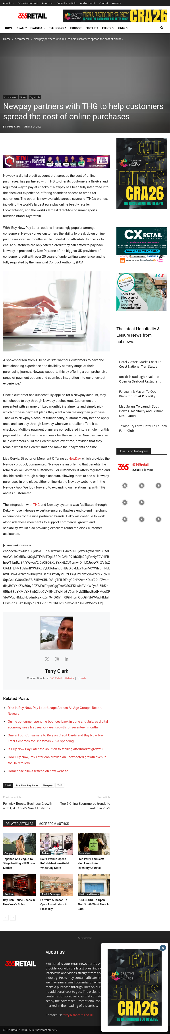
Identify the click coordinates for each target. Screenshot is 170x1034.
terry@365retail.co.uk (78, 1015)
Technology (57, 27)
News (22, 27)
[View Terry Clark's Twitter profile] (47, 659)
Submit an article (66, 3)
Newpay (47, 785)
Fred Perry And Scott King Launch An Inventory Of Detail (91, 863)
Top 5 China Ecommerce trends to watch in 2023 (85, 806)
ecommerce (22, 39)
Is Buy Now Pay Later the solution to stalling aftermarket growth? (55, 749)
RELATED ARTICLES (19, 824)
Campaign (9, 853)
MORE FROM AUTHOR (54, 824)
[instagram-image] (124, 485)
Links (123, 27)
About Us (8, 3)
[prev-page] (6, 917)
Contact (103, 3)
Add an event (87, 3)
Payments (35, 97)
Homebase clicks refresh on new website (38, 771)
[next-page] (13, 917)
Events (108, 27)
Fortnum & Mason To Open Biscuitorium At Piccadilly (54, 904)
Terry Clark (13, 126)
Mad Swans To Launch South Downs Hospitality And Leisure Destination (141, 411)
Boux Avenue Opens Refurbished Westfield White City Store (54, 863)
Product (76, 27)
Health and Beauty (89, 894)
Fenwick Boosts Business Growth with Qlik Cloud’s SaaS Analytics (27, 806)
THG (36, 505)
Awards (116, 3)
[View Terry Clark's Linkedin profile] (66, 659)
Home (9, 27)
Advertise (47, 3)
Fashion (46, 853)
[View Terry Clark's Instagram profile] (56, 659)
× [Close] (163, 947)
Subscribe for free (28, 3)
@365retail (140, 465)
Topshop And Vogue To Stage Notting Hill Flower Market (19, 863)
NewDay (75, 459)
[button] (161, 28)
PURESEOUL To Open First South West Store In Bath (94, 904)
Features (38, 27)
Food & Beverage (51, 894)
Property (92, 27)
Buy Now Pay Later (27, 785)
